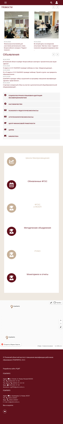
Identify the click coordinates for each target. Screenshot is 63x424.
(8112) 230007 (11, 398)
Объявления (11, 54)
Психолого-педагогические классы (20, 110)
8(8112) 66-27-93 (13, 381)
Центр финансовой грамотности (19, 123)
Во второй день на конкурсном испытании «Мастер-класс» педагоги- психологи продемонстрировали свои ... (46, 47)
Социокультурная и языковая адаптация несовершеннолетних (22, 96)
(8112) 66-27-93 (13, 385)
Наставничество (12, 104)
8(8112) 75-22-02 (17, 383)
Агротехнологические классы (18, 116)
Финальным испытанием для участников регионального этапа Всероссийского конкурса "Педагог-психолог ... (15, 47)
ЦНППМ (8, 129)
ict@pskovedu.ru (13, 402)
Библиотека (10, 136)
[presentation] (53, 7)
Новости (7, 7)
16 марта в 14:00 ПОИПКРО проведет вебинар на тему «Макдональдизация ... (28, 68)
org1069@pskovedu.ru (16, 387)
